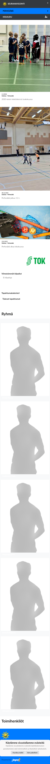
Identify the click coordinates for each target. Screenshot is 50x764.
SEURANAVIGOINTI (26, 3)
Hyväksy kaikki (18, 753)
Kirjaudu (25, 17)
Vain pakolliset (32, 753)
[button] (25, 361)
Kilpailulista (7, 286)
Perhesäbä (26, 11)
